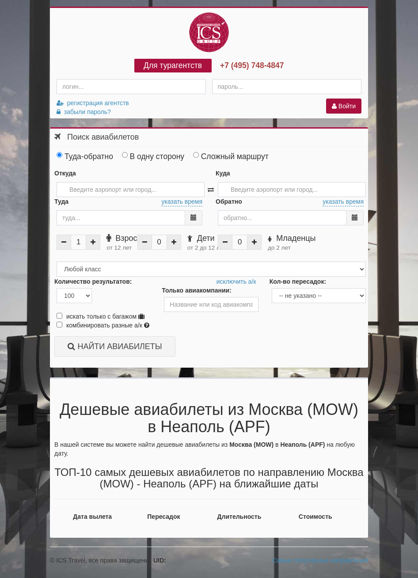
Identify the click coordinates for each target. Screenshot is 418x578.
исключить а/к (236, 281)
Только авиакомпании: (197, 290)
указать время (181, 201)
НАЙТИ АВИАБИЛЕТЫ (115, 346)
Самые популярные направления (320, 560)
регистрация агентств (93, 102)
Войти (344, 106)
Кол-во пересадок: (298, 281)
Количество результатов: (93, 281)
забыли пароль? (84, 111)
